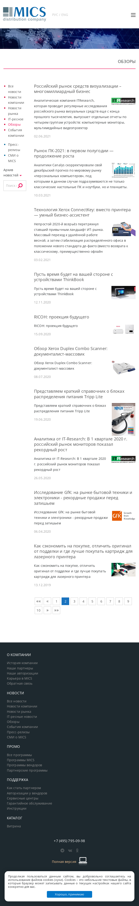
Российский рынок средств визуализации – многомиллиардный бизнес (78, 88)
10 (38, 610)
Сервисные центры (22, 798)
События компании (22, 727)
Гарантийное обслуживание (29, 803)
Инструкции (16, 808)
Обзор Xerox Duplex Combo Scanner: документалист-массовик (71, 351)
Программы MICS (21, 760)
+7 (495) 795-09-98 (69, 840)
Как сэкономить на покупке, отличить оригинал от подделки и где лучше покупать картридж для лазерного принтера (83, 551)
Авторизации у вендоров (27, 793)
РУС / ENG (60, 14)
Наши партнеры (20, 668)
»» (56, 610)
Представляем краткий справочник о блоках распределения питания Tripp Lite (79, 393)
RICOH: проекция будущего (61, 317)
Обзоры (14, 124)
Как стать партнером (24, 788)
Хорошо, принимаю (69, 894)
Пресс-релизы (18, 732)
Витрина (14, 826)
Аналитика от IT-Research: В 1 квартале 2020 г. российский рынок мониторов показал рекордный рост (80, 444)
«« (38, 601)
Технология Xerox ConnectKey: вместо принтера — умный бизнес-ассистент (82, 212)
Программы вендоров (24, 765)
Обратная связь (20, 683)
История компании (22, 663)
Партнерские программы (27, 770)
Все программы (19, 755)
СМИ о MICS (16, 737)
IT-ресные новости (22, 717)
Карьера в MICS (19, 678)
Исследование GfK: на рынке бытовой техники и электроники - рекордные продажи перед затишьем (83, 498)
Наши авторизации (22, 673)
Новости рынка (19, 712)
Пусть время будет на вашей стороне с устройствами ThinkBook (73, 276)
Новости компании (22, 706)
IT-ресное (15, 119)
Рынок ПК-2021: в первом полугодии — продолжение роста (73, 153)
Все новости (16, 701)
